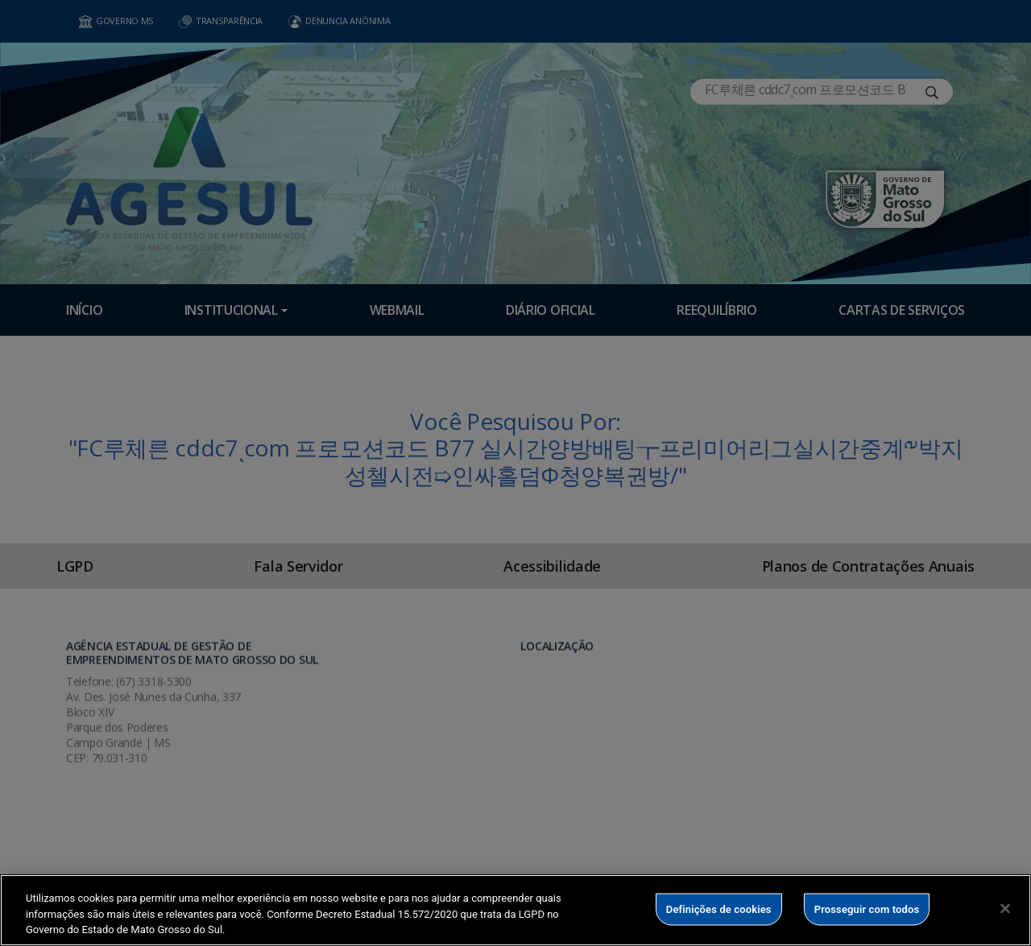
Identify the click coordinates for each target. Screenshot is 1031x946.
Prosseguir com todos (867, 909)
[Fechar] (1005, 908)
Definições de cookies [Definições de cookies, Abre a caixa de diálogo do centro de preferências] (719, 909)
